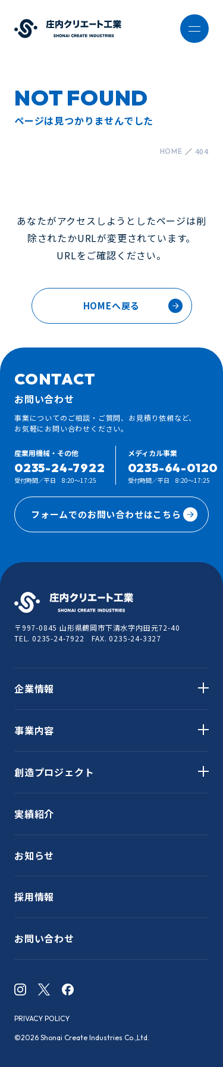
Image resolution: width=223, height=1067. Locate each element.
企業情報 (34, 688)
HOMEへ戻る (111, 305)
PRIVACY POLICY (42, 1018)
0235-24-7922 (59, 467)
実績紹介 (34, 814)
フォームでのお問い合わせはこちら (114, 514)
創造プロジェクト (54, 772)
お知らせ (34, 855)
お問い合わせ (44, 938)
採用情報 (34, 896)
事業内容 (34, 730)
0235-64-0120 (173, 467)
